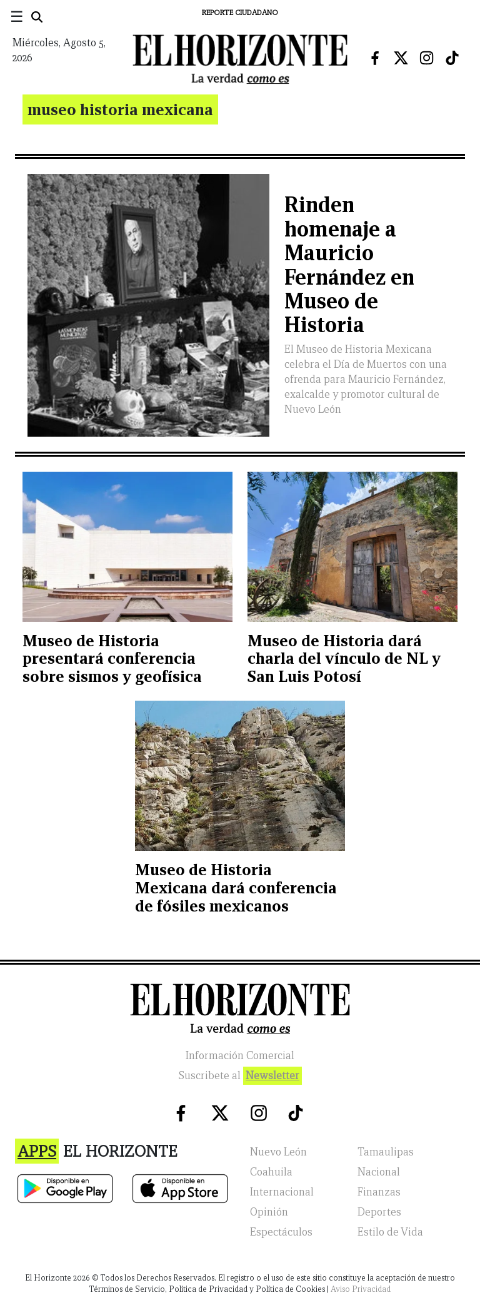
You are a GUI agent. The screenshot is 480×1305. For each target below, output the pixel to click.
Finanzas (379, 1192)
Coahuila (271, 1172)
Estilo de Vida (390, 1232)
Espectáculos (281, 1232)
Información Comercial (240, 1055)
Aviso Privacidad (361, 1289)
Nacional (379, 1172)
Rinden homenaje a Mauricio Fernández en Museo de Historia (349, 264)
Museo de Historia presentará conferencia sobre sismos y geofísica (112, 659)
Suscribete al (240, 1076)
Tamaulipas (386, 1152)
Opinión (269, 1212)
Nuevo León (278, 1152)
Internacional (282, 1192)
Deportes (379, 1212)
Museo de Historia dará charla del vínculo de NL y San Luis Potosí (344, 659)
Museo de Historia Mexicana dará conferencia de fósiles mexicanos (236, 888)
